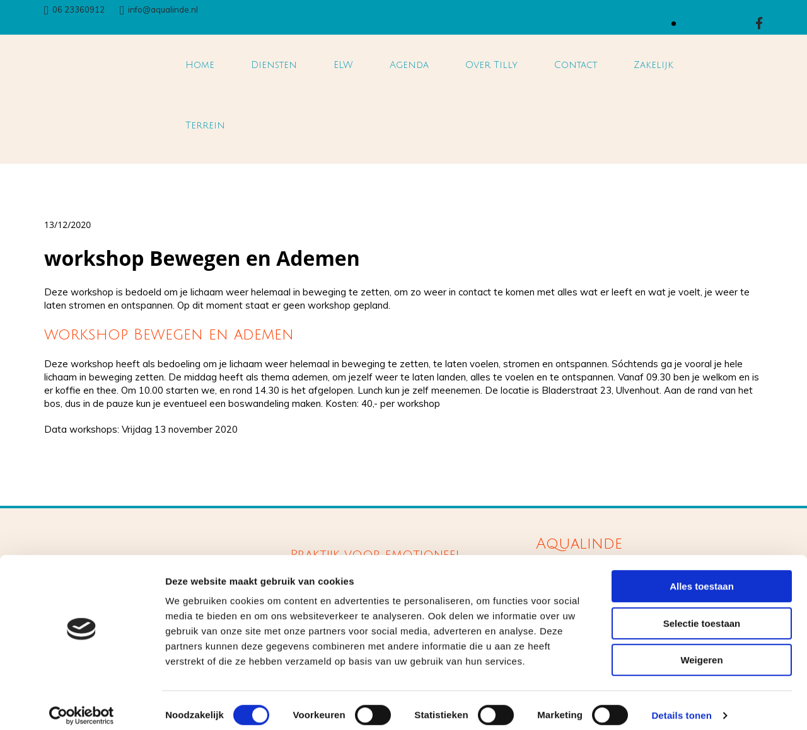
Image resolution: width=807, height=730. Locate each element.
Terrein (205, 125)
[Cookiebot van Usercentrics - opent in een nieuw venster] (81, 705)
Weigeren (701, 649)
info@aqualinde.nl (163, 9)
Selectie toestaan (702, 613)
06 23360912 (78, 9)
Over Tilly (491, 65)
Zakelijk (653, 65)
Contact (575, 65)
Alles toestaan (702, 576)
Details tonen (681, 705)
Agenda (409, 65)
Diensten (274, 65)
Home (199, 65)
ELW (343, 65)
